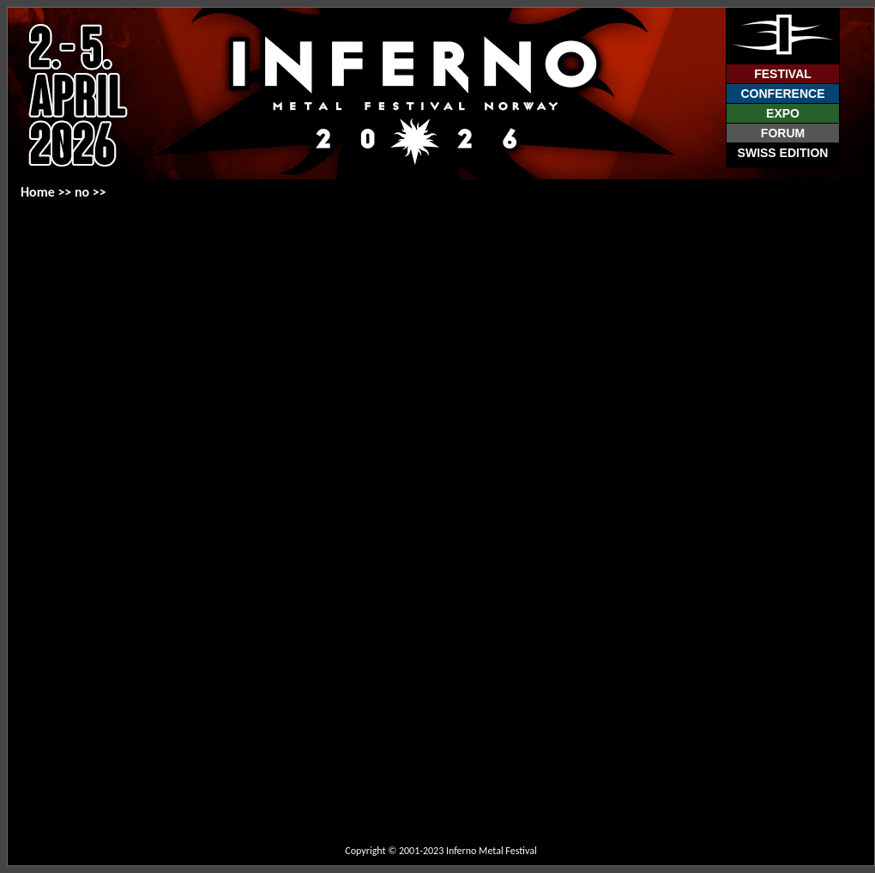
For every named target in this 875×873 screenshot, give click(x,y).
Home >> (48, 192)
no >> (90, 192)
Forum (783, 133)
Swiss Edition (783, 153)
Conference (782, 93)
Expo (783, 113)
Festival (783, 74)
